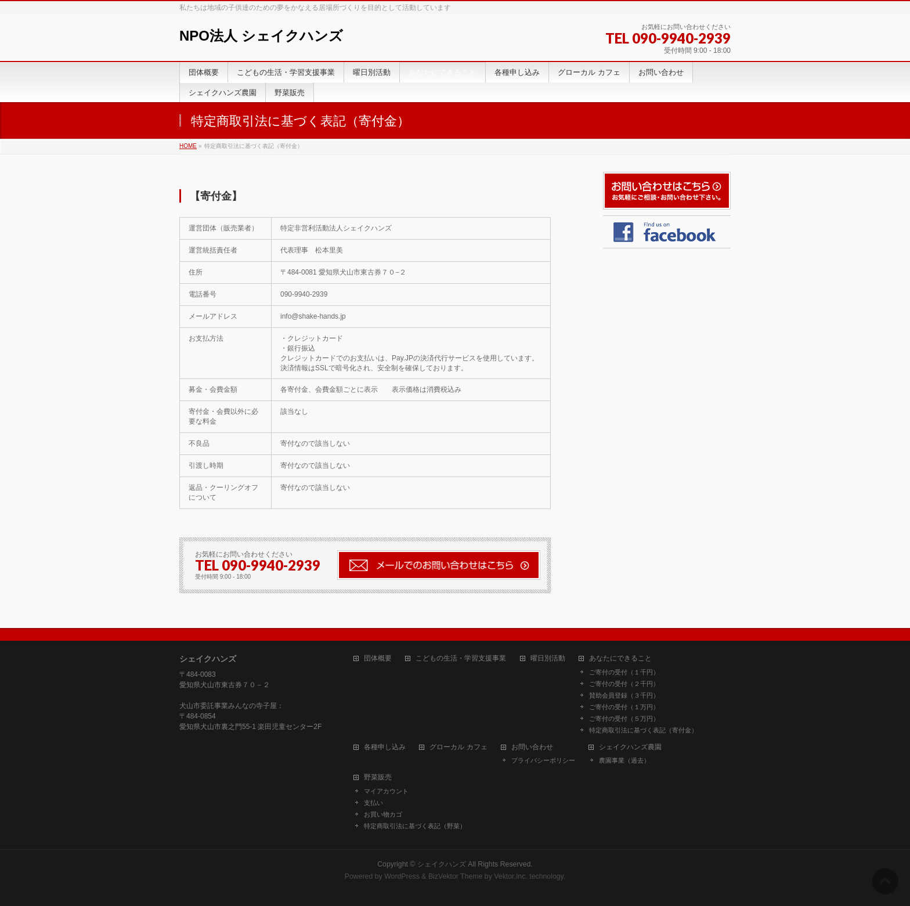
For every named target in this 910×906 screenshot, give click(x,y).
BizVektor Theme (455, 876)
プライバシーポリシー (543, 760)
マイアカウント (386, 791)
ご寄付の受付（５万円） (624, 718)
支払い (373, 802)
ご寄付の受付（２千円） (624, 683)
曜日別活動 (547, 658)
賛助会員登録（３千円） (624, 695)
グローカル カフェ (458, 747)
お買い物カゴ (383, 814)
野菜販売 (378, 777)
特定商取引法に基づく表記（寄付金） (643, 730)
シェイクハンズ (441, 864)
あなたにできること (620, 658)
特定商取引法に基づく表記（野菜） (415, 825)
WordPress (402, 876)
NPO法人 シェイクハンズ (261, 36)
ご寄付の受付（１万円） (624, 706)
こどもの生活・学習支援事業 (461, 658)
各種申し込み (385, 747)
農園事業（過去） (624, 760)
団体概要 (378, 658)
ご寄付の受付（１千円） (624, 672)
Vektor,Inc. (511, 876)
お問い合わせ (532, 747)
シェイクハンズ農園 (630, 747)
